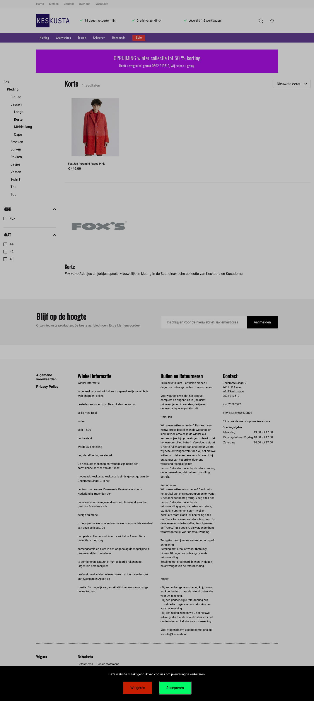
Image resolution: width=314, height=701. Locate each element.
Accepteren (175, 688)
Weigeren (137, 688)
